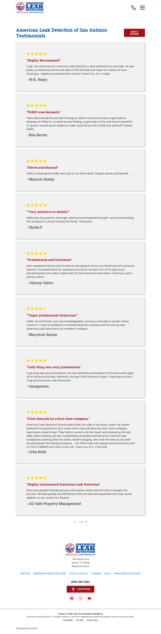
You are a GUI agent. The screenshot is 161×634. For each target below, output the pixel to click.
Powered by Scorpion (27, 628)
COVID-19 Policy (78, 573)
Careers (96, 573)
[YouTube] (89, 598)
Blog (107, 573)
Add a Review (134, 32)
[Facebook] (72, 598)
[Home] (30, 7)
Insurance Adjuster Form (49, 573)
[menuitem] (68, 619)
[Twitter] (80, 598)
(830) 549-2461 (80, 582)
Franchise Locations (127, 573)
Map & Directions (80, 566)
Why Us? (25, 573)
